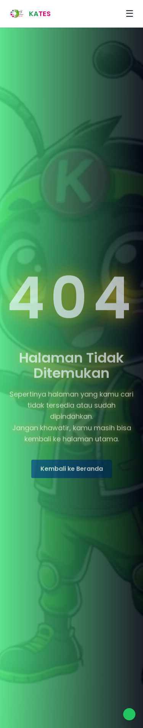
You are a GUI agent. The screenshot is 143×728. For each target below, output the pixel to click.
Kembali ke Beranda (71, 469)
